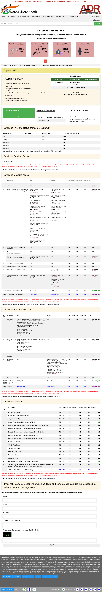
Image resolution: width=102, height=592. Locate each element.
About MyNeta (95, 16)
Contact (38, 576)
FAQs (55, 576)
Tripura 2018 (14, 65)
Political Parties (48, 16)
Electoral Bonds (61, 16)
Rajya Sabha (36, 16)
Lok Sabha (11, 16)
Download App (56, 589)
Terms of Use (47, 576)
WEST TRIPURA (25, 65)
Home (3, 16)
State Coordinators (27, 576)
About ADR (96, 20)
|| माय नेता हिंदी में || (74, 16)
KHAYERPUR (36, 65)
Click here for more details (75, 87)
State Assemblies (23, 16)
